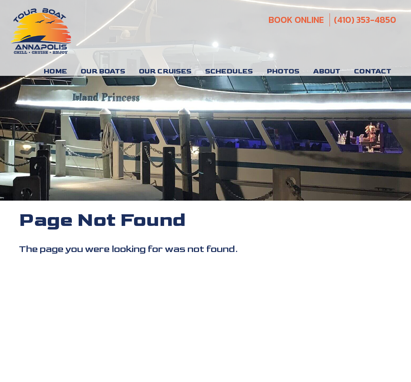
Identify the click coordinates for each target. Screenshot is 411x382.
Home (55, 71)
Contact (372, 71)
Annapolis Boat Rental (51, 276)
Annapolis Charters (72, 296)
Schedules (229, 71)
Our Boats (103, 71)
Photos (283, 71)
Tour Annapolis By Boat (260, 296)
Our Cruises (165, 71)
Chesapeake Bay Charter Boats (155, 286)
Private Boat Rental (184, 276)
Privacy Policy (376, 288)
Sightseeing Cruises (246, 276)
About (326, 71)
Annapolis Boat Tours (120, 276)
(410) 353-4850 (365, 19)
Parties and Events (131, 296)
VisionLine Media (374, 326)
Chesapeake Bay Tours (73, 286)
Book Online (296, 19)
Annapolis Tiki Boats (235, 286)
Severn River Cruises (192, 296)
